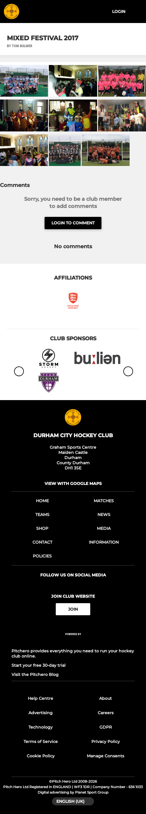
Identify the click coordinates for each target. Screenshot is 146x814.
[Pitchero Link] (73, 642)
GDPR (105, 727)
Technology (40, 727)
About (105, 698)
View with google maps (73, 483)
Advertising (40, 712)
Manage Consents (105, 755)
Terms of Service (41, 741)
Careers (106, 712)
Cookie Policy (41, 755)
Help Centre (40, 698)
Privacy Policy (105, 741)
